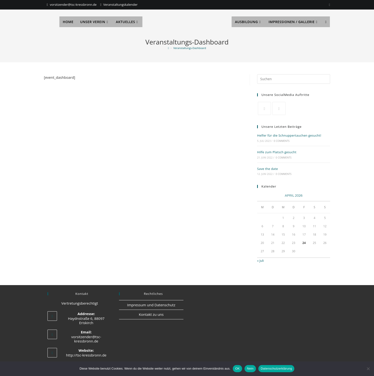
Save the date (267, 169)
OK (237, 368)
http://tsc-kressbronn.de (86, 355)
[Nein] (368, 368)
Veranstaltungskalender (120, 4)
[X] (264, 108)
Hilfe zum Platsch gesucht (276, 152)
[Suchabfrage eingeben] (293, 79)
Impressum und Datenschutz (151, 304)
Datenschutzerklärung (276, 368)
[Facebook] (279, 108)
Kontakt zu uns (151, 314)
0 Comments (282, 141)
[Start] (168, 48)
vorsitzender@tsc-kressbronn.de (73, 4)
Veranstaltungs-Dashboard (189, 48)
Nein (250, 368)
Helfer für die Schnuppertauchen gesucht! (289, 135)
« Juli (260, 260)
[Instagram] (328, 4)
